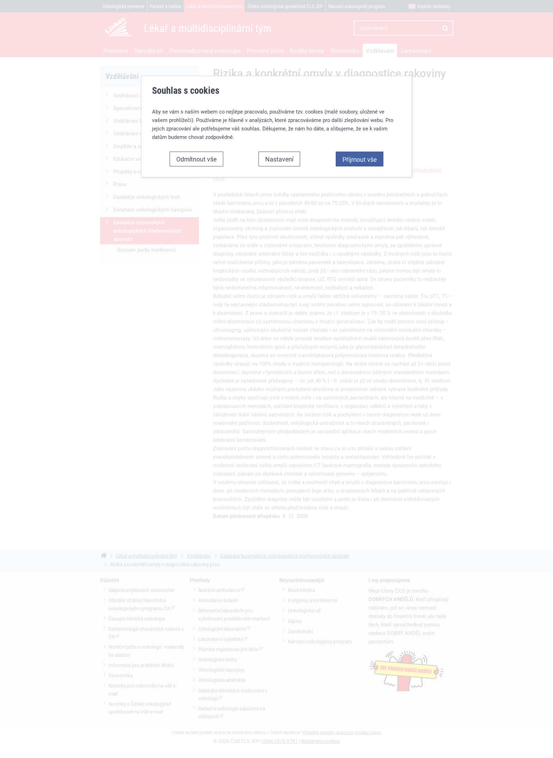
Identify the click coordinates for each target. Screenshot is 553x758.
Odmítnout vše (196, 159)
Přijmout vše (359, 159)
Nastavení (279, 159)
